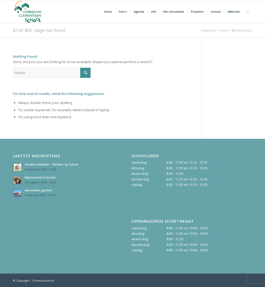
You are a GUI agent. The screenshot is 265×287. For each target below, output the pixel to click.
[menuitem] (108, 11)
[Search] (247, 11)
